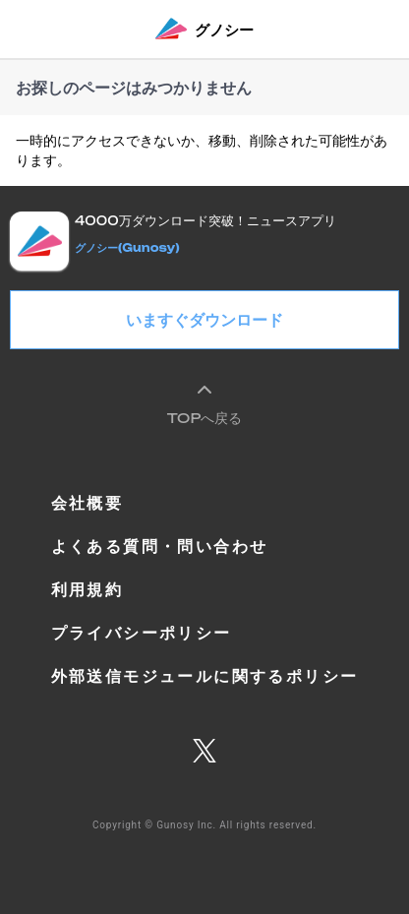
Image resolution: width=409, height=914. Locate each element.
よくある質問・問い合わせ (159, 546)
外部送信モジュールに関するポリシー (205, 676)
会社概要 (87, 503)
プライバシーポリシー (141, 632)
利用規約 (87, 589)
